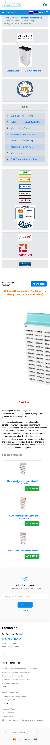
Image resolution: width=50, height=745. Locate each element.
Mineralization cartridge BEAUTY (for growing (23, 482)
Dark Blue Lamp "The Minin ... (23, 116)
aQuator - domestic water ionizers (27, 18)
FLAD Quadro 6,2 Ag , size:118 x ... (25, 159)
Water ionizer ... (17, 153)
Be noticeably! (8, 713)
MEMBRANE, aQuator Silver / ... (24, 134)
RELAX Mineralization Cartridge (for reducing (23, 517)
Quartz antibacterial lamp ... (23, 141)
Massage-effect (8, 709)
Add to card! (39, 284)
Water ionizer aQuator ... (21, 128)
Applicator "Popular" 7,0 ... (22, 147)
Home (6, 18)
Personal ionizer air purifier (13, 676)
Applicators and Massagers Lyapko (16, 672)
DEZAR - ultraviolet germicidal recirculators (19, 669)
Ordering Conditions (10, 700)
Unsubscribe (25, 610)
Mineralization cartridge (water (23, 551)
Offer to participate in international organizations (22, 720)
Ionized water (7, 716)
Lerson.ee (9, 628)
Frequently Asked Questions (14, 696)
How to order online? (10, 692)
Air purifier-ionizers (10, 683)
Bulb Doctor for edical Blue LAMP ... (26, 122)
